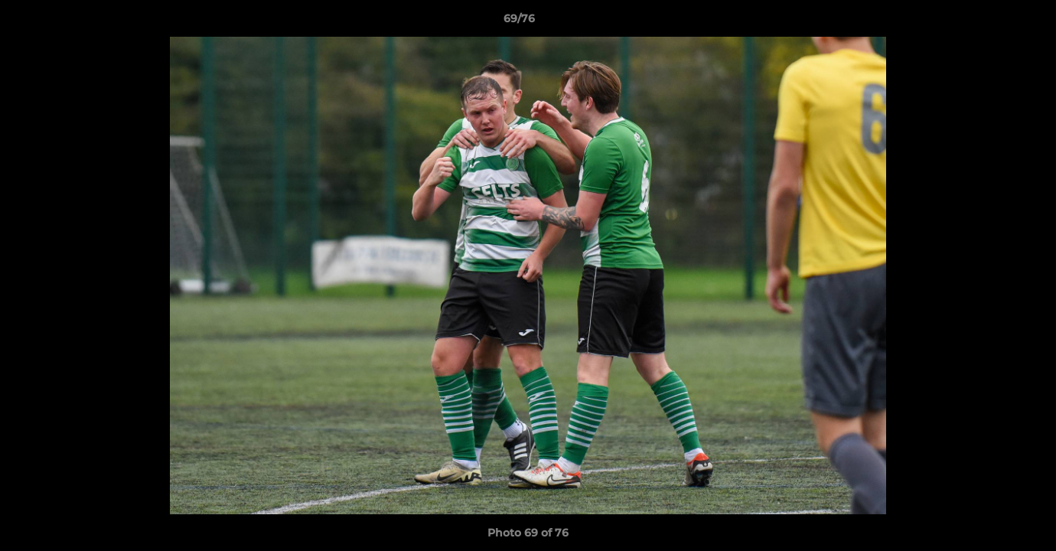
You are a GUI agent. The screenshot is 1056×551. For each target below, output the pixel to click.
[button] (992, 22)
